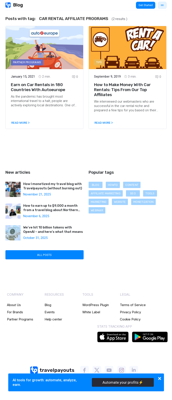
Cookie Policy (130, 319)
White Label (91, 312)
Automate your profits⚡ (123, 382)
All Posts (44, 255)
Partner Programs (20, 319)
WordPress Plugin (95, 305)
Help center (53, 319)
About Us (14, 305)
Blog (48, 305)
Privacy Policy (130, 312)
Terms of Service (133, 305)
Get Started (146, 5)
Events (50, 312)
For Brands (15, 312)
